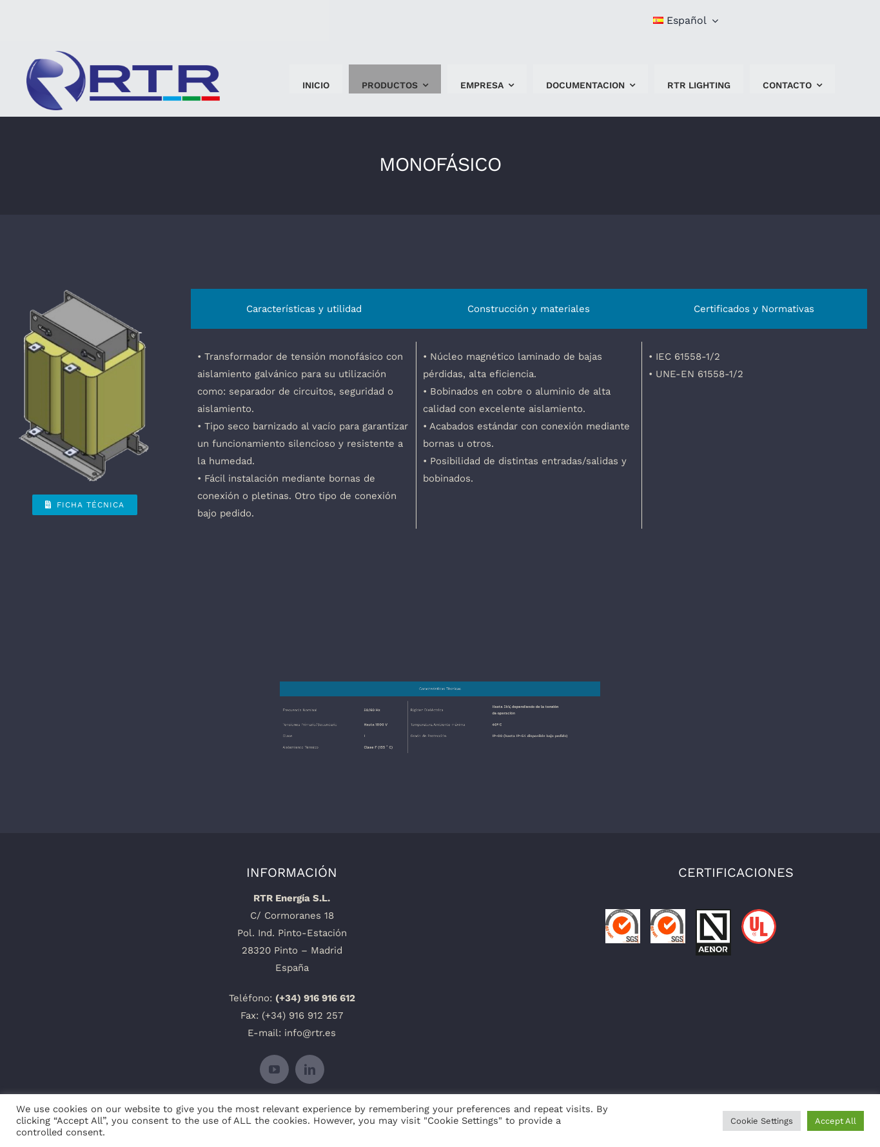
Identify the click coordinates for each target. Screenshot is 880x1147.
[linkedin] (309, 1069)
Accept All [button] (835, 1121)
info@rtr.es (310, 1033)
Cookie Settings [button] (761, 1121)
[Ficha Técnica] (84, 505)
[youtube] (274, 1069)
